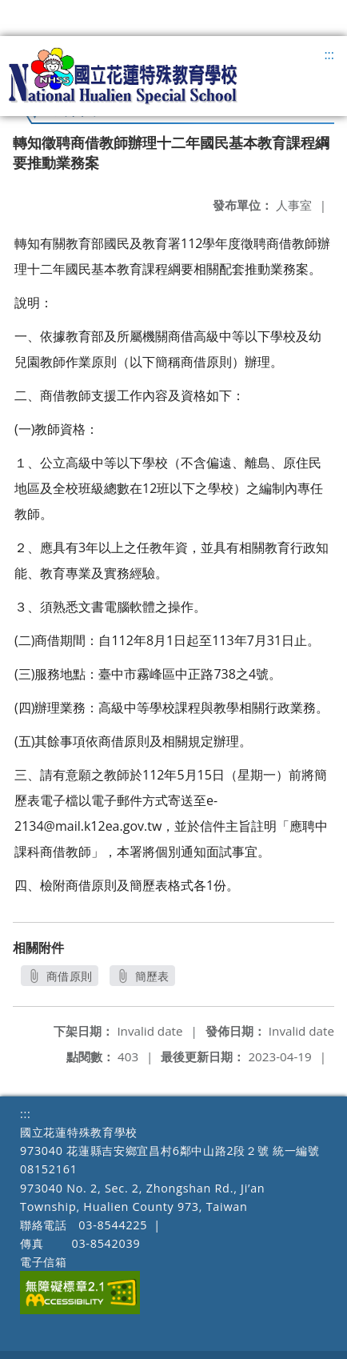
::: (329, 54)
